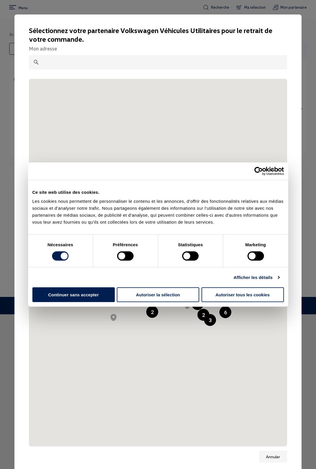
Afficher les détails (253, 277)
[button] (225, 312)
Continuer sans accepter (73, 294)
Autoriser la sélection (158, 294)
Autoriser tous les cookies (242, 294)
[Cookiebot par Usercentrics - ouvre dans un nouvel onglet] (258, 171)
